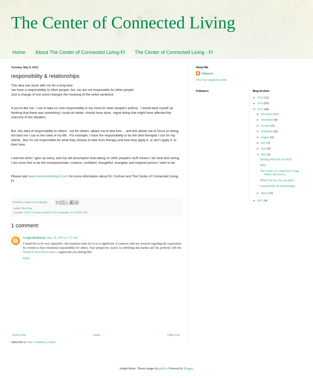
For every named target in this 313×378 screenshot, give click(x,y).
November (267, 119)
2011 (260, 200)
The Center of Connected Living (123, 22)
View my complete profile (211, 80)
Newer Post (19, 335)
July (263, 143)
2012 (260, 109)
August (265, 137)
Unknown (207, 73)
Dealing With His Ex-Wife (276, 159)
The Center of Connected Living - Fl (174, 52)
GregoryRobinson (34, 237)
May (264, 154)
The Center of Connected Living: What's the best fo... (279, 172)
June (264, 148)
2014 (260, 97)
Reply (26, 258)
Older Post (173, 335)
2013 (260, 103)
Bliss (263, 165)
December (267, 114)
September (267, 131)
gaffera (163, 368)
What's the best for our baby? (277, 180)
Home (18, 52)
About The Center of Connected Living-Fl (80, 52)
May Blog (26, 208)
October (266, 125)
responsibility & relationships (277, 186)
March (265, 193)
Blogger (188, 368)
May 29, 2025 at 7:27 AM (62, 237)
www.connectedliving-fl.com (48, 176)
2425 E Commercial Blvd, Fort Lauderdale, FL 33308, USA (56, 212)
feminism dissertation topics (39, 252)
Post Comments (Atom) (41, 342)
